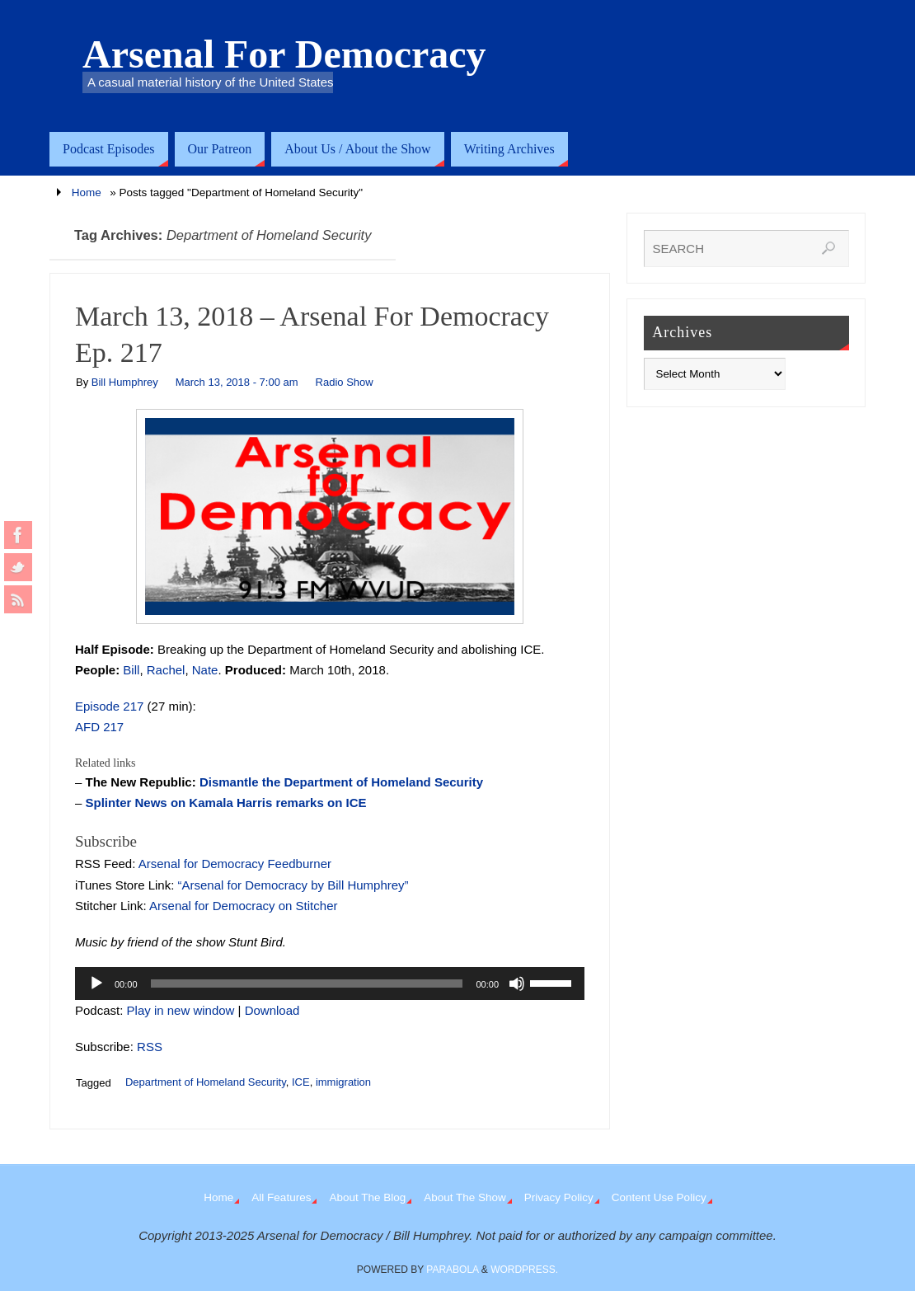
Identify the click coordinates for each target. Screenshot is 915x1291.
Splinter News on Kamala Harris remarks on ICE (226, 803)
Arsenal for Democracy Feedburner (234, 864)
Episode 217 (109, 706)
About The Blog (367, 1197)
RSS (149, 1047)
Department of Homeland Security (205, 1082)
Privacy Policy (559, 1197)
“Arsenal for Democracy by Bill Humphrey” (293, 885)
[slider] (307, 983)
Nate (205, 670)
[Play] (96, 983)
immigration (343, 1082)
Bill (131, 670)
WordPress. (524, 1269)
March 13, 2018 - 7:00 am (237, 382)
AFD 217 (99, 727)
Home (86, 192)
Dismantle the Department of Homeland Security (341, 782)
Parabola (452, 1269)
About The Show (465, 1197)
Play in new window (181, 1010)
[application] (329, 983)
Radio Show (344, 382)
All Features (281, 1197)
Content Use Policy (659, 1197)
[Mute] (517, 983)
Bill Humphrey (125, 382)
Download (272, 1010)
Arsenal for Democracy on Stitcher (243, 906)
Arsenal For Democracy (284, 54)
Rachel (166, 670)
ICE (301, 1082)
